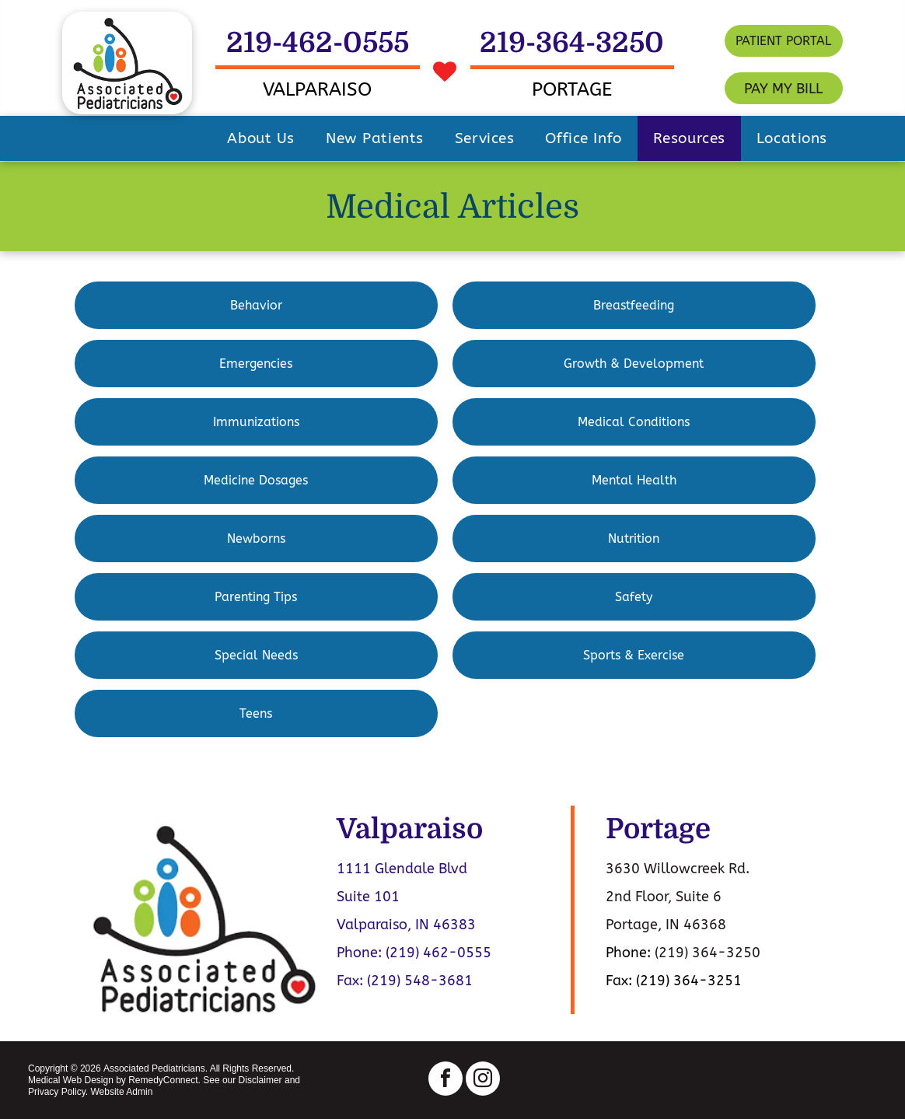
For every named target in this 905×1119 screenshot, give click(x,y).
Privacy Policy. (58, 1091)
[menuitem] (260, 138)
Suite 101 (368, 896)
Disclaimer (260, 1080)
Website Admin (121, 1091)
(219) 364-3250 (707, 952)
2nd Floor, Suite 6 (664, 896)
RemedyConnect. (164, 1080)
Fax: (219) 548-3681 (405, 980)
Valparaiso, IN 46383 (406, 924)
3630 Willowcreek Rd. (678, 868)
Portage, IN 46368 (666, 924)
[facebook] (445, 1080)
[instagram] (483, 1080)
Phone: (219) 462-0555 (414, 952)
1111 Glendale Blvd (402, 868)
